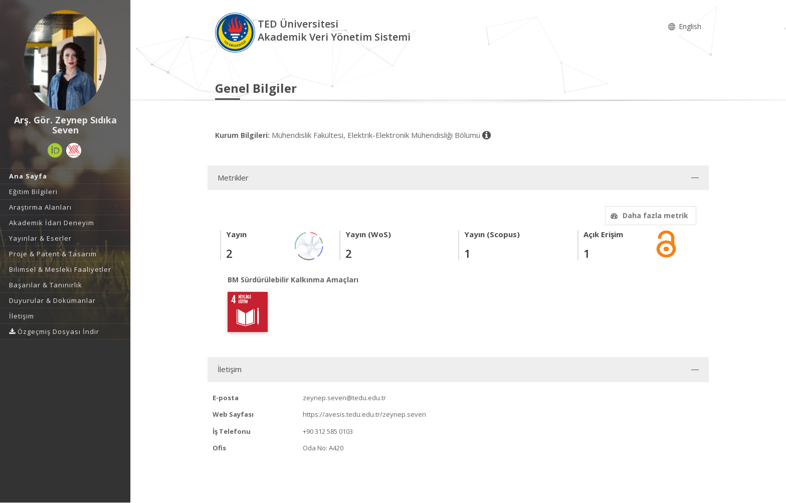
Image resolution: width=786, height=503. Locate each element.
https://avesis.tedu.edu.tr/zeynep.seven (364, 414)
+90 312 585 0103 (328, 431)
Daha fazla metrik (648, 215)
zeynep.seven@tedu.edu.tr (344, 397)
